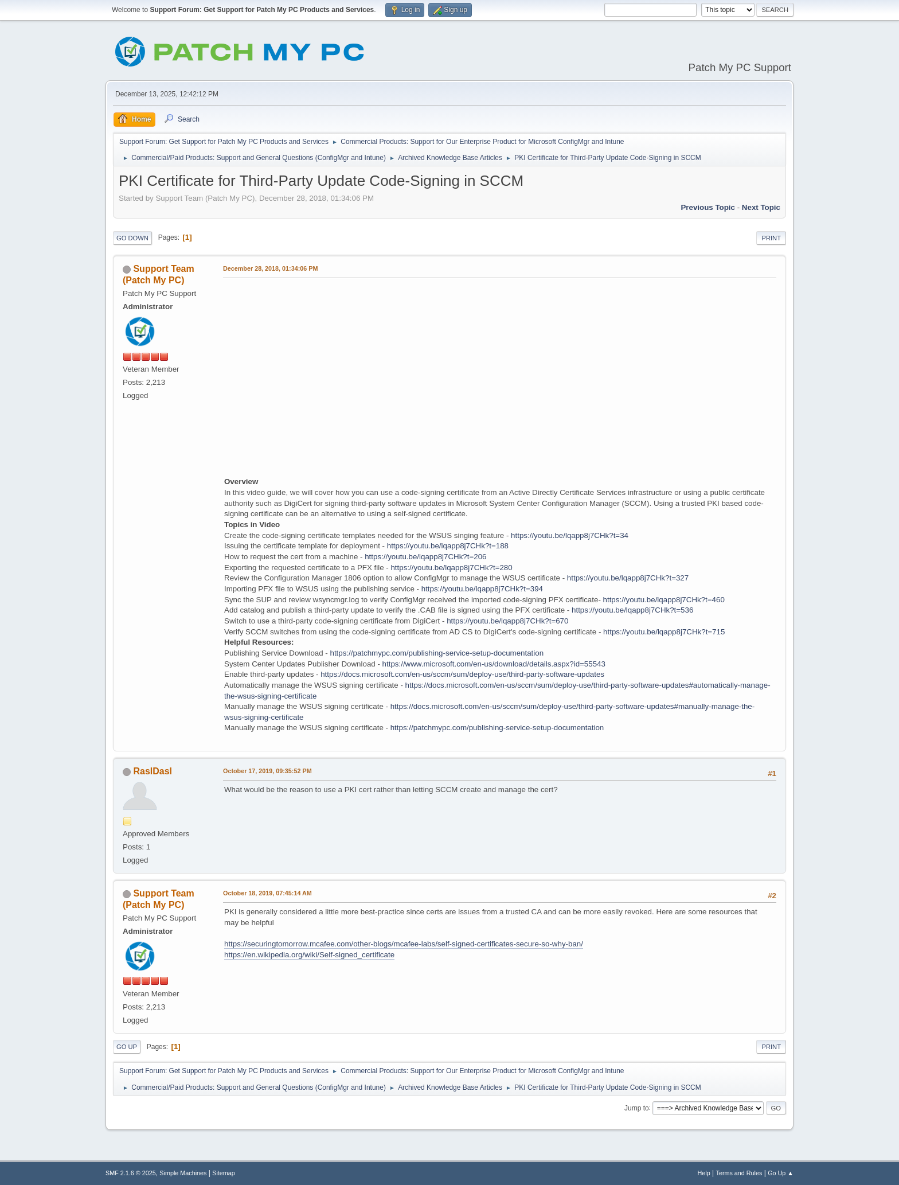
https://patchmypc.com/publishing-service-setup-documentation (437, 653)
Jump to (636, 1108)
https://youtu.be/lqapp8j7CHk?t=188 (448, 545)
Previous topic (708, 207)
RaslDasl (152, 771)
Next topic (761, 207)
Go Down (132, 238)
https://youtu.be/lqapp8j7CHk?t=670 (507, 621)
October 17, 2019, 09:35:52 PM (267, 770)
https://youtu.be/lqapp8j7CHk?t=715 (664, 631)
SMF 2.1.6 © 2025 (130, 1173)
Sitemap (223, 1173)
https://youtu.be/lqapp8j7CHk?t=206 (425, 556)
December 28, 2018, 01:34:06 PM (270, 268)
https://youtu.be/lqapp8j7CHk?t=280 (451, 567)
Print (771, 238)
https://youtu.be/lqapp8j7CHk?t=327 (628, 578)
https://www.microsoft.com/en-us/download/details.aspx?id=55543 (493, 664)
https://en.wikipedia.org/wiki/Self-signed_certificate (309, 954)
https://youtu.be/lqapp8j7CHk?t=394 (482, 588)
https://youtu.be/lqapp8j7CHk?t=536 (632, 610)
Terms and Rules (739, 1173)
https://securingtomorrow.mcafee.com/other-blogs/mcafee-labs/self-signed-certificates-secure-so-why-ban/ (403, 944)
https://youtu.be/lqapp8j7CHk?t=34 (569, 535)
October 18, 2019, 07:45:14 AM (267, 893)
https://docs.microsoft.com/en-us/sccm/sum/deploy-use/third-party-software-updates (462, 674)
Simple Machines (182, 1173)
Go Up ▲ (781, 1173)
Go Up (126, 1046)
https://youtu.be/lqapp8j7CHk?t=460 (664, 599)
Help (704, 1173)
